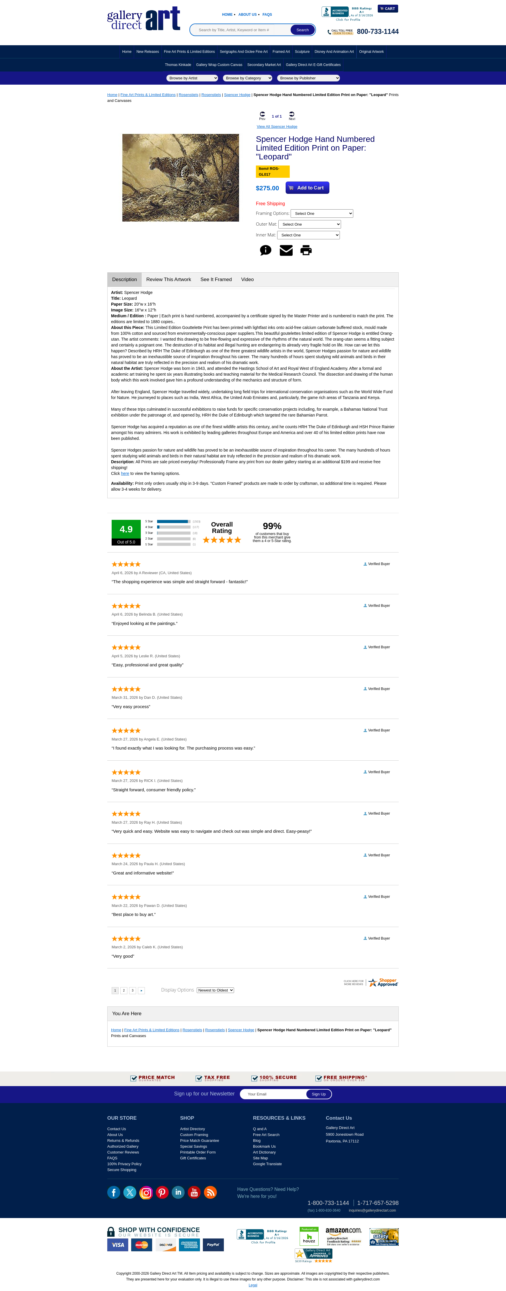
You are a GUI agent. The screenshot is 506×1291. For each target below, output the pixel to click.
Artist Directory (192, 1129)
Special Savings (193, 1146)
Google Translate (267, 1164)
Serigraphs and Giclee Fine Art (244, 52)
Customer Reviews (123, 1152)
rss (210, 1192)
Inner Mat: (266, 235)
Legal (253, 1285)
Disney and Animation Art (334, 52)
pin (162, 1192)
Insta (146, 1192)
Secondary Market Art (264, 65)
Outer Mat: (267, 224)
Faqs (267, 15)
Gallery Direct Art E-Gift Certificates (313, 65)
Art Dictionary (264, 1152)
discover (165, 1244)
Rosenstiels (188, 95)
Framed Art (281, 52)
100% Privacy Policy (124, 1164)
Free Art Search (266, 1135)
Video (247, 279)
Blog (257, 1140)
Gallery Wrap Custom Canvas (219, 65)
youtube (194, 1192)
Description (124, 279)
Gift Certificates (193, 1158)
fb (113, 1192)
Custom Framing (194, 1135)
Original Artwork (371, 52)
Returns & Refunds (123, 1140)
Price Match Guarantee (199, 1140)
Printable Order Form (198, 1152)
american (189, 1244)
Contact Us (116, 1129)
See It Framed (216, 279)
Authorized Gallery (122, 1146)
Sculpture (302, 52)
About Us (247, 15)
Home (227, 15)
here (125, 473)
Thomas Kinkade (178, 65)
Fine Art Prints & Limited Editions (189, 52)
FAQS (112, 1158)
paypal (213, 1244)
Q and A (260, 1129)
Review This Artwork (168, 279)
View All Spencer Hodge (277, 126)
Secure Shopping (121, 1170)
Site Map (260, 1158)
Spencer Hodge (237, 95)
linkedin (178, 1192)
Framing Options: (273, 213)
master (141, 1244)
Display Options (177, 990)
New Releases (147, 52)
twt (129, 1192)
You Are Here (127, 1013)
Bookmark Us (264, 1146)
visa (117, 1244)
